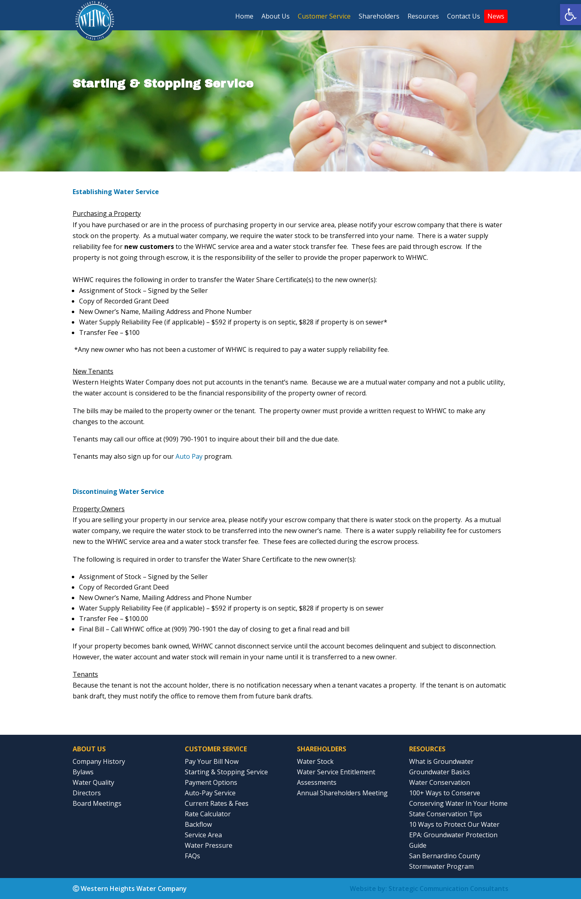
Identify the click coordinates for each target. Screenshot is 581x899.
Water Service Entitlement (336, 771)
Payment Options (211, 782)
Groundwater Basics (439, 771)
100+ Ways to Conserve (444, 792)
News (495, 16)
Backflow (198, 824)
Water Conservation (439, 782)
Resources (423, 16)
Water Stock (315, 761)
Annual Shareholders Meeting (342, 792)
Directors (87, 792)
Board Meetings (97, 803)
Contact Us (463, 16)
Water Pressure (208, 845)
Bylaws (83, 771)
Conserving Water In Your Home (458, 803)
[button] (570, 14)
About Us (275, 16)
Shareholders (379, 16)
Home (244, 16)
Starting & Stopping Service (226, 771)
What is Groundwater (441, 761)
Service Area (203, 834)
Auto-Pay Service (210, 792)
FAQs (192, 855)
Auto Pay (189, 456)
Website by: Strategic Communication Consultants (429, 888)
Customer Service (324, 16)
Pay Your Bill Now (211, 761)
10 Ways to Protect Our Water (454, 824)
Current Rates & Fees (217, 803)
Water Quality (93, 782)
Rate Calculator (208, 813)
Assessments (316, 782)
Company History (99, 761)
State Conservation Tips (445, 813)
